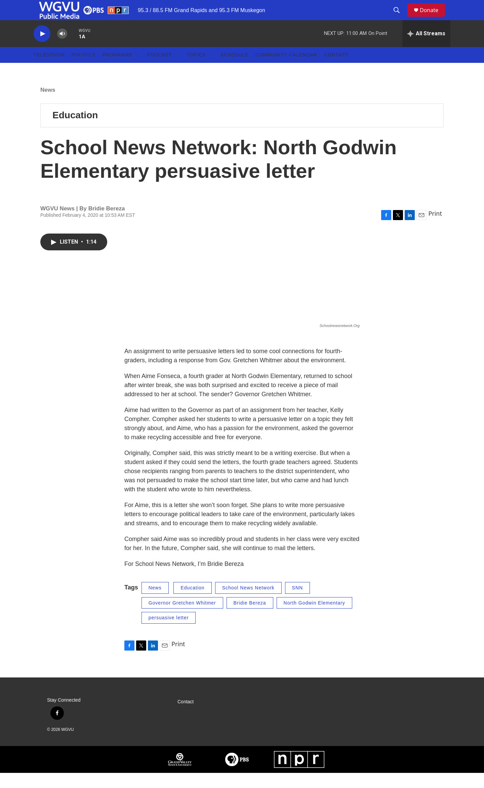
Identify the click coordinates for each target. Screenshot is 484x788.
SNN (297, 603)
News (47, 105)
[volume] (62, 48)
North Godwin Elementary (314, 618)
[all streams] (426, 48)
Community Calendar (286, 70)
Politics (83, 70)
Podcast (159, 70)
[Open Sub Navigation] (137, 70)
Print (435, 228)
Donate (433, 17)
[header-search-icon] (399, 18)
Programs (117, 70)
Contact (336, 70)
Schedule (234, 70)
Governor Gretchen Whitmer (182, 618)
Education (75, 130)
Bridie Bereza (250, 618)
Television (49, 70)
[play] (42, 49)
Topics (196, 70)
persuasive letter (169, 632)
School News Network (248, 603)
